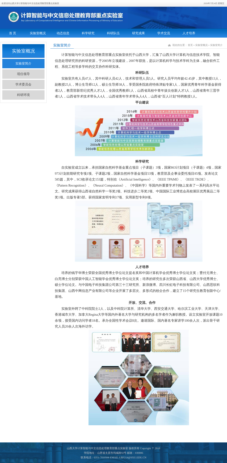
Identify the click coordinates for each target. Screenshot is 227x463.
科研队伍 (113, 33)
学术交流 (163, 33)
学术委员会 (23, 84)
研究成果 (138, 33)
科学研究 (88, 33)
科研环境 (23, 95)
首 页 (12, 33)
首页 (190, 45)
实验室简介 (23, 63)
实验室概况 (38, 33)
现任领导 (23, 74)
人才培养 (188, 33)
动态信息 (63, 33)
